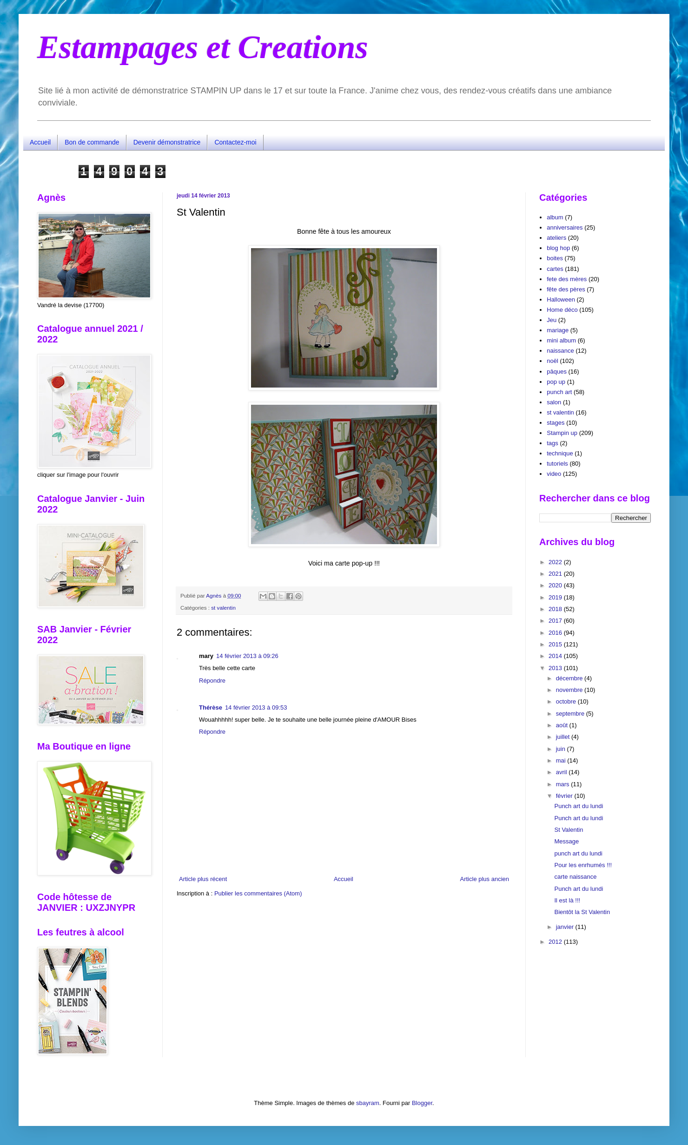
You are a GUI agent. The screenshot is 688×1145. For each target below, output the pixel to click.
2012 (556, 941)
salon (554, 402)
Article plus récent (203, 878)
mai (562, 760)
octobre (567, 701)
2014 (556, 655)
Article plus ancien (484, 878)
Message (566, 841)
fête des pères (566, 289)
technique (560, 453)
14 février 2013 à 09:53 (256, 707)
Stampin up (562, 432)
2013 (556, 668)
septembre (571, 713)
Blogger (422, 1102)
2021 (556, 573)
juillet (563, 736)
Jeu (551, 319)
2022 (556, 562)
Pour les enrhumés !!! (583, 865)
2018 (556, 608)
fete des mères (567, 279)
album (555, 217)
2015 (556, 644)
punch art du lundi (578, 853)
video (554, 473)
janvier (566, 926)
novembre (570, 689)
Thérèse (210, 707)
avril (562, 772)
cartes (555, 268)
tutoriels (557, 463)
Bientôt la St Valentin (582, 911)
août (562, 725)
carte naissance (575, 876)
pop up (556, 381)
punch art (559, 391)
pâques (557, 371)
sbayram (367, 1102)
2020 (556, 585)
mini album (561, 340)
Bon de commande (92, 142)
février (565, 795)
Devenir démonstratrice (167, 142)
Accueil (40, 142)
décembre (570, 678)
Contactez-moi (235, 142)
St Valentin (568, 829)
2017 (556, 620)
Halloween (561, 299)
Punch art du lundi (578, 806)
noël (552, 360)
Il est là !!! (567, 900)
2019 (556, 597)
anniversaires (564, 227)
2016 (556, 632)
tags (552, 443)
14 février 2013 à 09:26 (247, 655)
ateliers (556, 237)
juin (561, 748)
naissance (560, 350)
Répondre (212, 680)
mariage (558, 330)
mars (563, 784)
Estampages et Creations (202, 47)
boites (555, 258)
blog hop (558, 247)
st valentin (223, 608)
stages (555, 422)
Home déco (562, 309)
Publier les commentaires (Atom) (258, 893)
